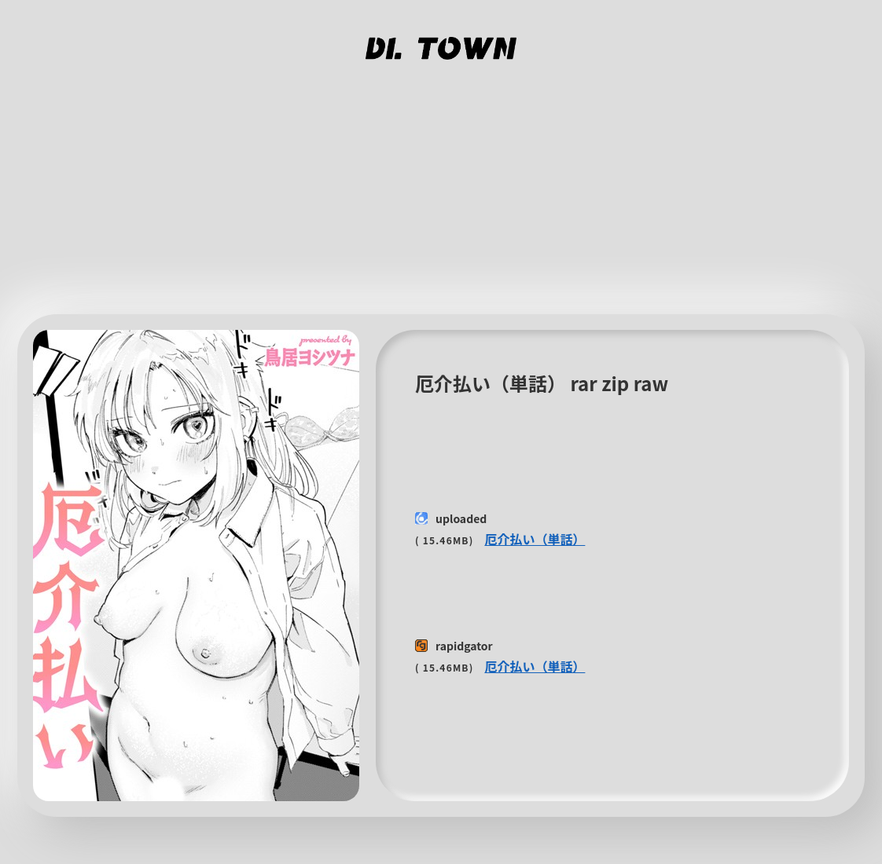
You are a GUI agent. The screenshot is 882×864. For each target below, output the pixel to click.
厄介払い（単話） (534, 538)
